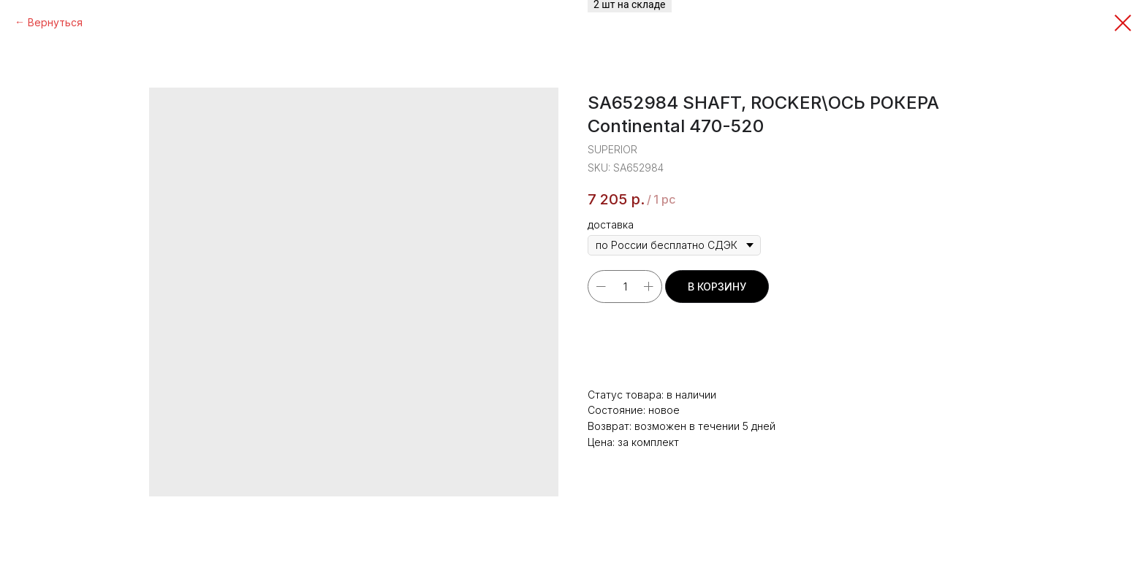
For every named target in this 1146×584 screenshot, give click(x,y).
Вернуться (55, 22)
